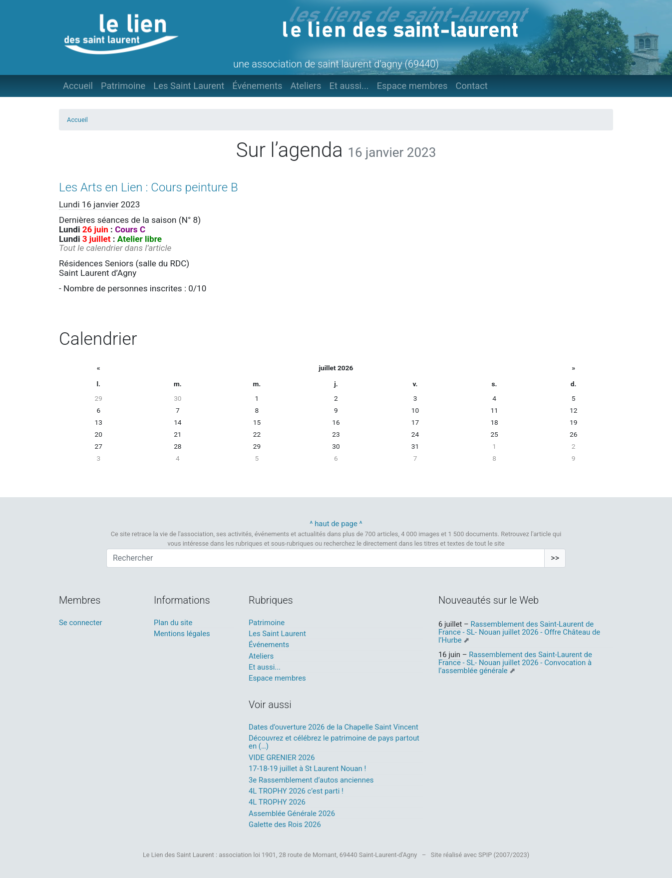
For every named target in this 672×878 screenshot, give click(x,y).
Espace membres (412, 85)
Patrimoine (123, 85)
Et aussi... (348, 85)
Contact (472, 85)
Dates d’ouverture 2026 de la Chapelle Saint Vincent (333, 727)
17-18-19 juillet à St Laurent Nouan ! (307, 768)
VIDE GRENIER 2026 (282, 757)
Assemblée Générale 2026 (292, 813)
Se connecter (80, 622)
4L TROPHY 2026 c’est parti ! (296, 791)
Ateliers (305, 85)
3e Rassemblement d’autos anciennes (311, 780)
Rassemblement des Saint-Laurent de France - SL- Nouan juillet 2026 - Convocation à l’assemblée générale (515, 663)
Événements (257, 85)
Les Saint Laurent (188, 85)
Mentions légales (182, 633)
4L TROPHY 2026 (277, 802)
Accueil (78, 85)
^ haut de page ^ (336, 523)
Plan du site (173, 622)
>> (555, 558)
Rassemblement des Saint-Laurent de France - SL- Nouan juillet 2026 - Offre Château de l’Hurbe (519, 632)
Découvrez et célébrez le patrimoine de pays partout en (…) (334, 742)
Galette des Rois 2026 (285, 824)
